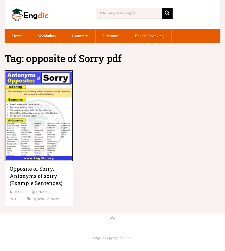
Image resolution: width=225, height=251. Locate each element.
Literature (111, 36)
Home (17, 36)
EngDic (98, 238)
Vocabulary (47, 36)
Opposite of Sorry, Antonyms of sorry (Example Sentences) (36, 175)
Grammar (79, 36)
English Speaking (149, 36)
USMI (18, 192)
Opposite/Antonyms (45, 199)
